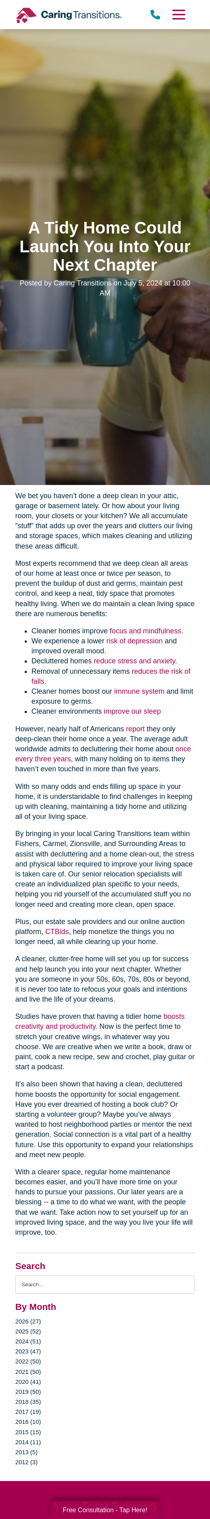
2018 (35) (28, 1401)
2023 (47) (28, 1351)
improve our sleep (132, 711)
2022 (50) (28, 1361)
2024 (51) (28, 1341)
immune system (139, 691)
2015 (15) (28, 1432)
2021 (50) (28, 1371)
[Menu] (178, 14)
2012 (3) (26, 1462)
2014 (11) (28, 1442)
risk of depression (135, 641)
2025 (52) (28, 1331)
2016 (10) (28, 1421)
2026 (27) (28, 1321)
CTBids (57, 932)
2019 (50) (28, 1391)
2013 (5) (26, 1452)
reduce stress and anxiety (134, 661)
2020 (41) (28, 1381)
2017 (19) (28, 1411)
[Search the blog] (104, 1284)
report (135, 729)
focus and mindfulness (145, 631)
